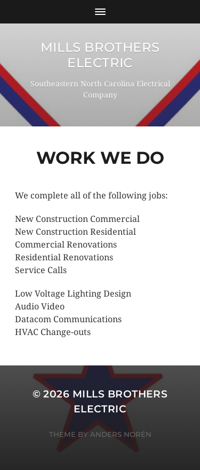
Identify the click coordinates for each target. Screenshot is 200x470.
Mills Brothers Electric (100, 54)
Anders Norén (120, 434)
